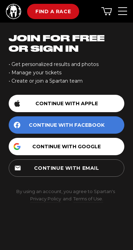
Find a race (53, 11)
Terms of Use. (88, 198)
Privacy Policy (45, 198)
